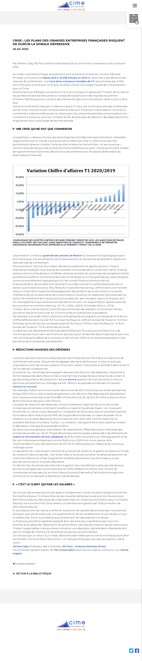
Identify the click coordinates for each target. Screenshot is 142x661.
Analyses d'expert (24, 563)
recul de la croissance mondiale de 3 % (72, 81)
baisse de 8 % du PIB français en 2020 (65, 77)
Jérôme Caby (20, 546)
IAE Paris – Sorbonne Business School (84, 546)
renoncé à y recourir (25, 386)
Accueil (15, 642)
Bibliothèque (86, 642)
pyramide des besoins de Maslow (62, 255)
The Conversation (64, 550)
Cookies (120, 642)
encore (72, 379)
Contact (105, 642)
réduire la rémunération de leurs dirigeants (38, 436)
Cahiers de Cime (35, 642)
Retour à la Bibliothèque (33, 573)
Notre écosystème (62, 642)
